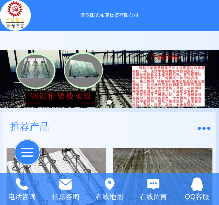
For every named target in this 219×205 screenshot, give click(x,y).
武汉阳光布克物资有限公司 (109, 15)
